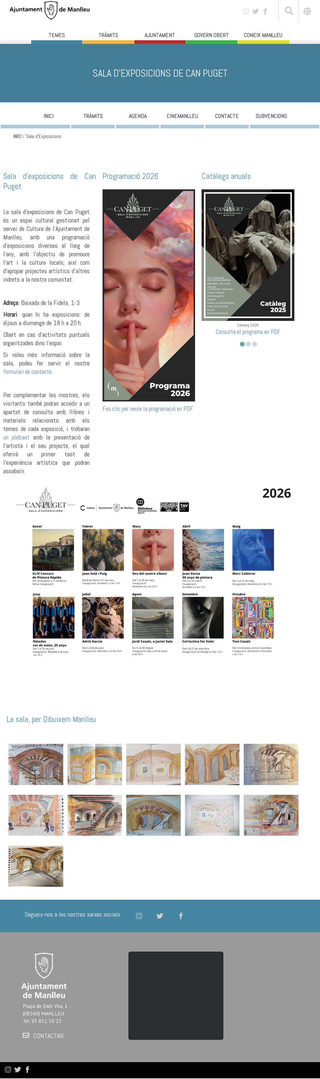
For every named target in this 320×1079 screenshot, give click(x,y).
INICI (17, 136)
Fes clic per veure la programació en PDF (148, 409)
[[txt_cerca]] (288, 11)
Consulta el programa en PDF (248, 332)
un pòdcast (16, 437)
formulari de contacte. (28, 372)
